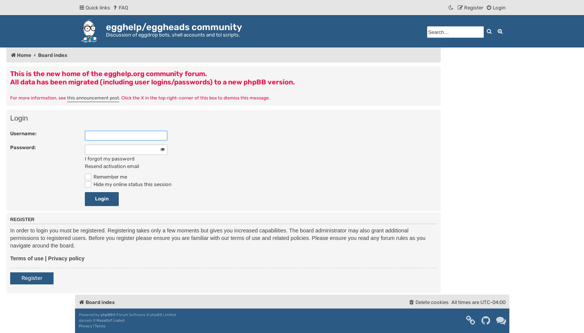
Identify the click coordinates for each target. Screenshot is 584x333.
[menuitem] (120, 7)
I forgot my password (110, 159)
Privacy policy (66, 258)
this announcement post (93, 98)
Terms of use (27, 258)
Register (31, 278)
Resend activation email (112, 166)
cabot (119, 320)
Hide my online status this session (128, 184)
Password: (23, 147)
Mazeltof (104, 320)
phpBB (107, 315)
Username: (23, 133)
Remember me (106, 177)
